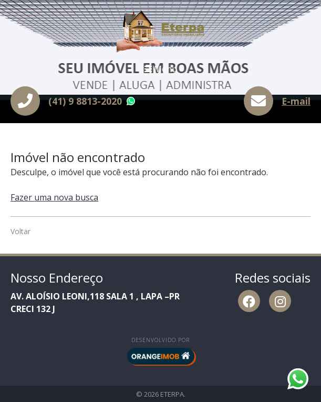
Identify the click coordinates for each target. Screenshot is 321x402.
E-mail (296, 101)
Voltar (20, 231)
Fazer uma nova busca (54, 197)
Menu (160, 69)
